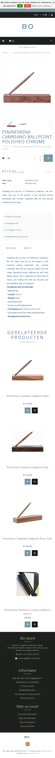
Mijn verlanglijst (27, 722)
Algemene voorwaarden (27, 682)
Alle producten (27, 726)
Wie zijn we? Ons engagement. (28, 678)
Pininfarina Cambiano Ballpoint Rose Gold (27, 538)
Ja (20, 6)
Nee (27, 6)
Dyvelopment (32, 753)
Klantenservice (27, 698)
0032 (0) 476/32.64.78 (28, 654)
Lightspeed (46, 751)
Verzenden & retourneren (27, 694)
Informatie (11, 248)
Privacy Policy (27, 686)
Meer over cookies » (42, 6)
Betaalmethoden (28, 690)
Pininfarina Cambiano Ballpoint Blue (27, 396)
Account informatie (27, 714)
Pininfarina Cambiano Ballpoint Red (27, 467)
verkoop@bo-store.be (29, 658)
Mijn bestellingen (27, 718)
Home (5, 52)
